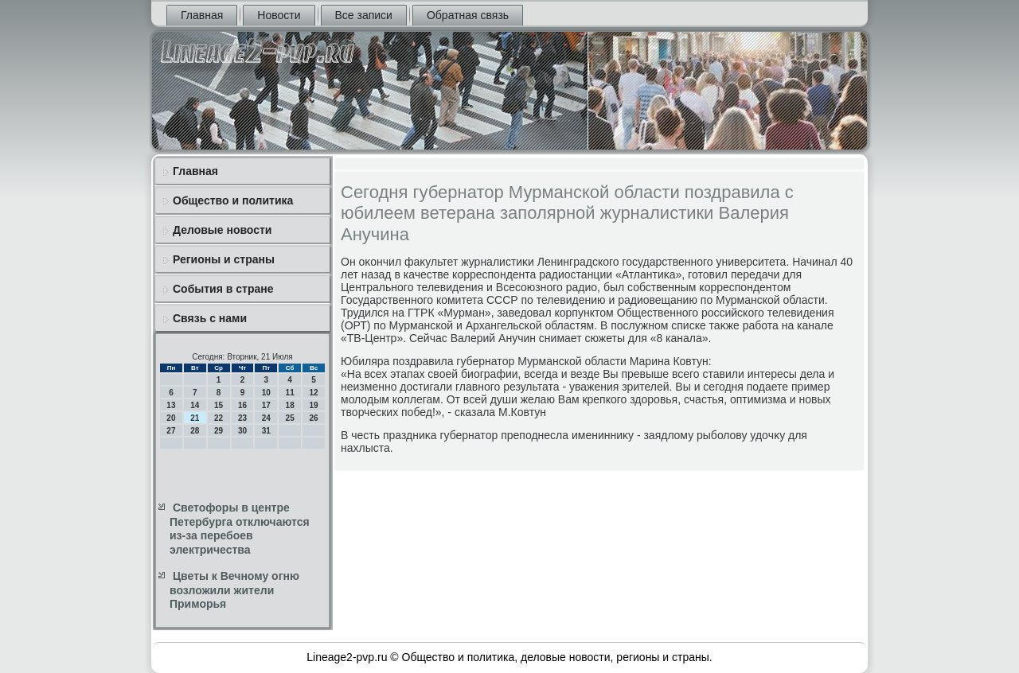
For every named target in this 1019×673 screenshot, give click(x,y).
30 (242, 430)
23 (242, 418)
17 (266, 405)
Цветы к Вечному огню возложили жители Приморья (234, 590)
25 (290, 418)
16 (242, 405)
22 (218, 418)
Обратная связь (468, 15)
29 (218, 430)
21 (194, 418)
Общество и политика (233, 200)
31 (266, 430)
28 (194, 430)
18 (290, 405)
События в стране (223, 288)
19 (313, 405)
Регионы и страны (224, 259)
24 (266, 418)
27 (170, 430)
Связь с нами (210, 318)
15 (218, 405)
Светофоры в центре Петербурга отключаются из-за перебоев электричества (240, 528)
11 (290, 392)
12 (313, 392)
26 (313, 418)
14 (194, 405)
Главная (202, 15)
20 (170, 418)
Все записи (363, 15)
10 (266, 392)
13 (170, 405)
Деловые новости (222, 230)
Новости (278, 15)
